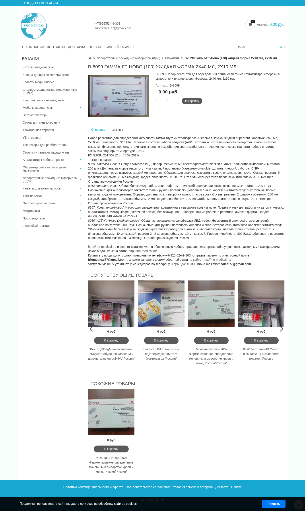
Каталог (31, 58)
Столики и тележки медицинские (46, 152)
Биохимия (172, 58)
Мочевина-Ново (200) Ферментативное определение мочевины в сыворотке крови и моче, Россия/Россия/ (211, 356)
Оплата (94, 47)
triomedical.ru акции (37, 225)
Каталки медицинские (38, 67)
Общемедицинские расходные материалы (45, 169)
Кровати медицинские (38, 82)
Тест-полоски (32, 196)
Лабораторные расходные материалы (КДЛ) (128, 58)
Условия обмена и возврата (193, 487)
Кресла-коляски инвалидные (43, 100)
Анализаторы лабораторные (43, 160)
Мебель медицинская (38, 107)
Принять (273, 505)
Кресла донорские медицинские (46, 75)
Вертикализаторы (35, 115)
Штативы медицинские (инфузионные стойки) (50, 91)
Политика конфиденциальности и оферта (93, 487)
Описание (98, 129)
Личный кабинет (120, 47)
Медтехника (31, 211)
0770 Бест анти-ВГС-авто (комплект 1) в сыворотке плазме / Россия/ (261, 353)
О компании (33, 47)
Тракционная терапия (38, 130)
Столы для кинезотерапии (41, 122)
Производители (34, 218)
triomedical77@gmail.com (113, 28)
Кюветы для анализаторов (42, 188)
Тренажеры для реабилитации (45, 145)
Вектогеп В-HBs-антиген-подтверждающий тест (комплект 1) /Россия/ (161, 353)
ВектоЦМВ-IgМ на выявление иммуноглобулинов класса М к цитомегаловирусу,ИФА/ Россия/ (111, 353)
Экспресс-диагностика (39, 203)
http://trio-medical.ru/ (102, 247)
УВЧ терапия (32, 137)
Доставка (76, 47)
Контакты (56, 47)
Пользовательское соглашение (148, 487)
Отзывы (117, 130)
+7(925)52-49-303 (107, 23)
